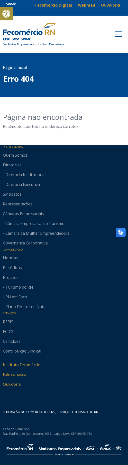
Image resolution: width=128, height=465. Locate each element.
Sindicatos (12, 194)
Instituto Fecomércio (21, 364)
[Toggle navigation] (118, 34)
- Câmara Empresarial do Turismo (33, 223)
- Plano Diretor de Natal (24, 306)
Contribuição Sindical (22, 351)
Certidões (11, 341)
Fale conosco (14, 374)
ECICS (8, 331)
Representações (17, 204)
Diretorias (12, 165)
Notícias (10, 258)
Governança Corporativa (25, 243)
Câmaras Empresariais (23, 213)
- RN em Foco (15, 297)
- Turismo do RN (18, 287)
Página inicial (15, 67)
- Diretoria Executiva (21, 184)
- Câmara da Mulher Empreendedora (36, 233)
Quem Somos (15, 155)
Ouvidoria (12, 384)
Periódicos (12, 267)
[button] (6, 13)
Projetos (10, 277)
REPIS (8, 321)
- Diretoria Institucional (24, 174)
